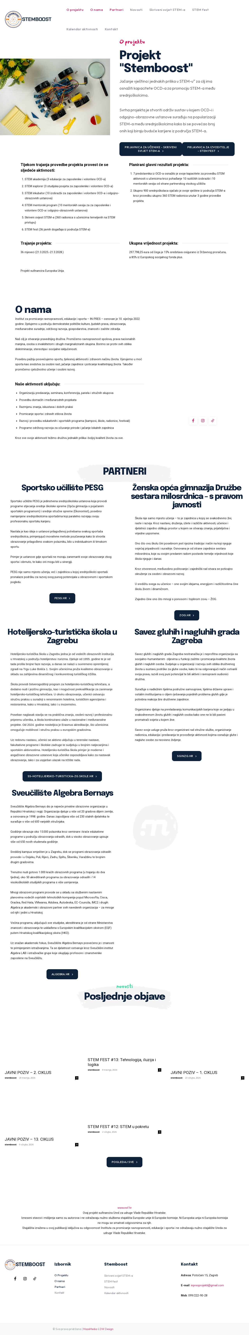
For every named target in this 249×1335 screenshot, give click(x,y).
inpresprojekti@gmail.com (207, 1265)
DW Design (106, 1308)
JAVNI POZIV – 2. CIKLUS (28, 1059)
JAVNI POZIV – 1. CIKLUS (194, 1059)
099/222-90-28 (197, 1275)
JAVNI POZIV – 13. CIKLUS (29, 1118)
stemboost (11, 1064)
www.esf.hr (124, 1187)
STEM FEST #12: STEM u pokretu (118, 1118)
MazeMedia (90, 1308)
